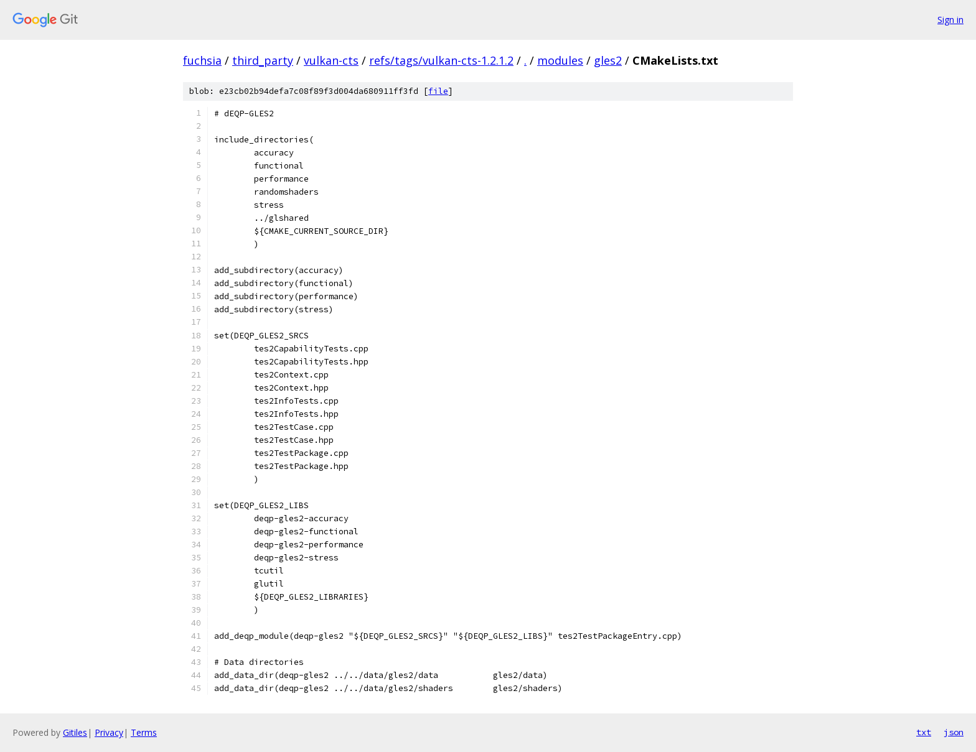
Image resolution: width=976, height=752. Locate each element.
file (438, 91)
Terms (144, 732)
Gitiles (75, 732)
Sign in (950, 20)
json (954, 732)
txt (923, 732)
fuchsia (202, 60)
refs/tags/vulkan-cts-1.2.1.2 (441, 60)
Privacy (109, 732)
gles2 (608, 60)
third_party (262, 60)
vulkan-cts (331, 60)
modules (560, 60)
